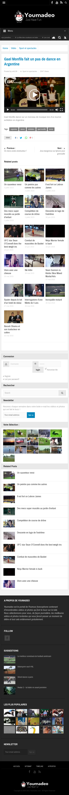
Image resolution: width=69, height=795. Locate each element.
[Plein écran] (61, 109)
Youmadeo (9, 606)
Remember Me (52, 370)
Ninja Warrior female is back (29, 569)
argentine (14, 129)
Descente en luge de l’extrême (31, 532)
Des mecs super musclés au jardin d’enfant (12, 214)
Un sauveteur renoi (12, 184)
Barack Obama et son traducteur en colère (12, 329)
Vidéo (13, 48)
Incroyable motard (54, 299)
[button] (34, 95)
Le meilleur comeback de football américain (34, 656)
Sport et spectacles (27, 48)
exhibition (31, 129)
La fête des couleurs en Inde (30, 37)
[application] (34, 95)
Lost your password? (12, 379)
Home (5, 48)
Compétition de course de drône (32, 212)
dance (22, 129)
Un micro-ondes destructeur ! (19, 149)
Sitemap (28, 766)
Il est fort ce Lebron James (29, 496)
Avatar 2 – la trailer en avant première (32, 687)
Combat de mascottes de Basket (34, 242)
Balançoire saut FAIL (25, 666)
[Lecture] (7, 109)
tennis (51, 129)
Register (8, 376)
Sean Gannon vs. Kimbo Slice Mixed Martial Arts (54, 273)
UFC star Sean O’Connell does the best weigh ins (12, 243)
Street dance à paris (25, 677)
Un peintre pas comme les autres (33, 186)
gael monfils (42, 129)
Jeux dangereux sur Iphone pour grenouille (50, 151)
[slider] (32, 109)
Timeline (39, 766)
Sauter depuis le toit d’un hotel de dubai (13, 301)
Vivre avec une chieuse (10, 272)
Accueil (16, 766)
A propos (52, 766)
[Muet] (56, 109)
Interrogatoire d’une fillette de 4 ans (34, 301)
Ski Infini (28, 270)
